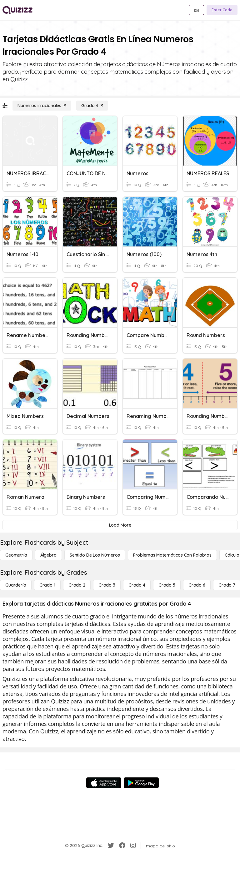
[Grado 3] (107, 585)
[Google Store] (141, 782)
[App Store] (103, 782)
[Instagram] (133, 846)
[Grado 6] (197, 585)
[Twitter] (111, 846)
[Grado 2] (77, 585)
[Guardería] (16, 585)
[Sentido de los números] (94, 555)
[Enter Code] (222, 10)
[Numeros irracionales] (41, 106)
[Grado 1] (47, 585)
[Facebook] (122, 846)
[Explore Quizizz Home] (17, 10)
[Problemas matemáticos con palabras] (172, 555)
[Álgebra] (48, 555)
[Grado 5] (167, 585)
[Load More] (120, 525)
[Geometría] (16, 555)
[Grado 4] (92, 106)
